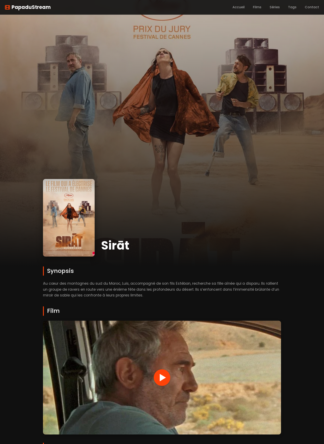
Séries (275, 7)
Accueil (238, 7)
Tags (292, 7)
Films (257, 7)
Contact (312, 7)
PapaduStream (28, 7)
